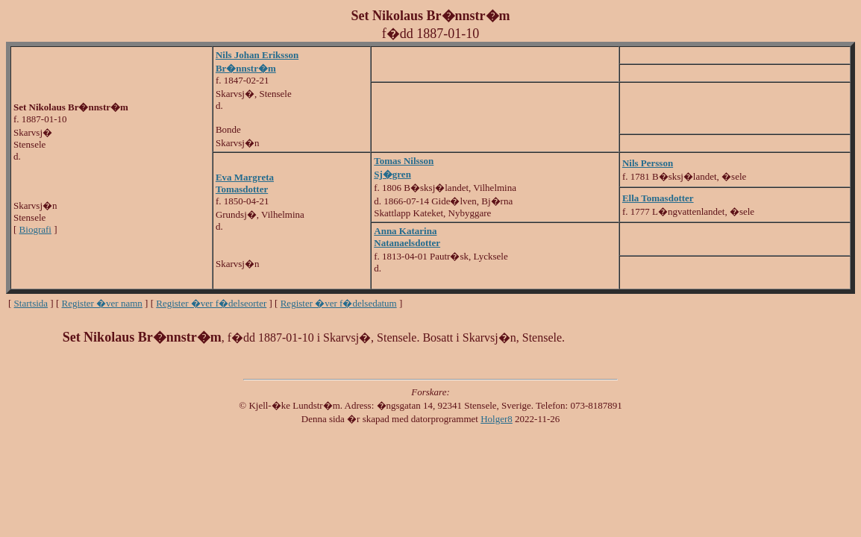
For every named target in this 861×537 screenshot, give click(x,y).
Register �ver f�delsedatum (339, 303)
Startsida (31, 303)
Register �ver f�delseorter (211, 303)
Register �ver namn (102, 303)
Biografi (35, 229)
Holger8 (496, 418)
